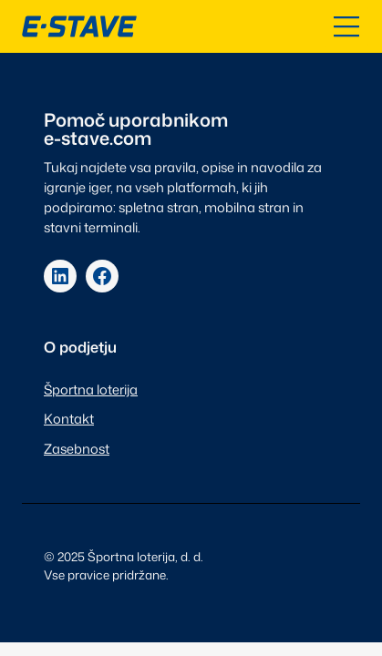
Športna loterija (91, 389)
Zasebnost (76, 448)
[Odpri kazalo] (346, 26)
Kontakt (69, 418)
